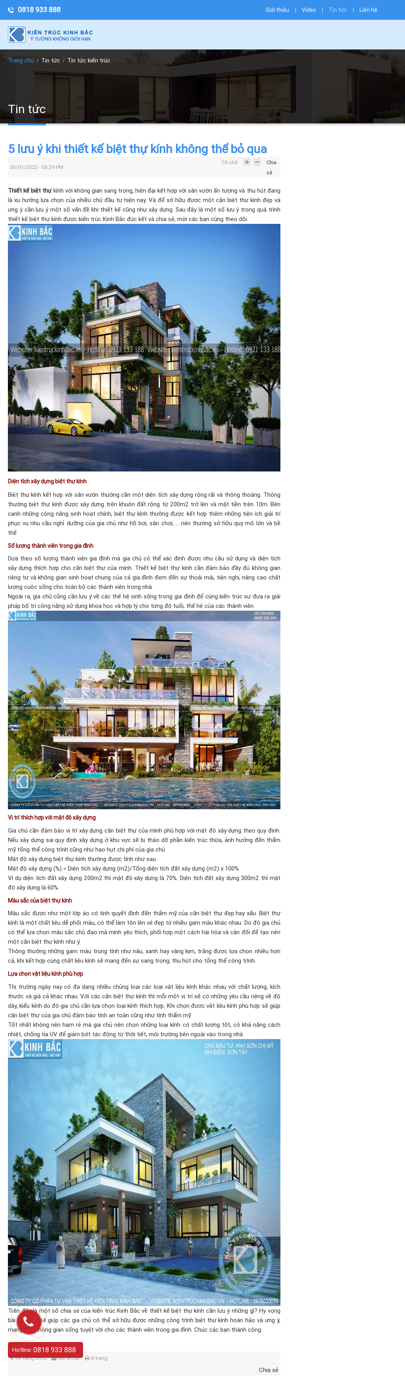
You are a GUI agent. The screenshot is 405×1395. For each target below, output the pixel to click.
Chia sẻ (271, 164)
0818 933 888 (39, 10)
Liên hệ (368, 10)
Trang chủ (21, 60)
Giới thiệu (277, 10)
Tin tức (338, 10)
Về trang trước (28, 1358)
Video (309, 10)
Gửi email (65, 1358)
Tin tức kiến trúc (88, 60)
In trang (96, 1358)
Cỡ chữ (229, 162)
